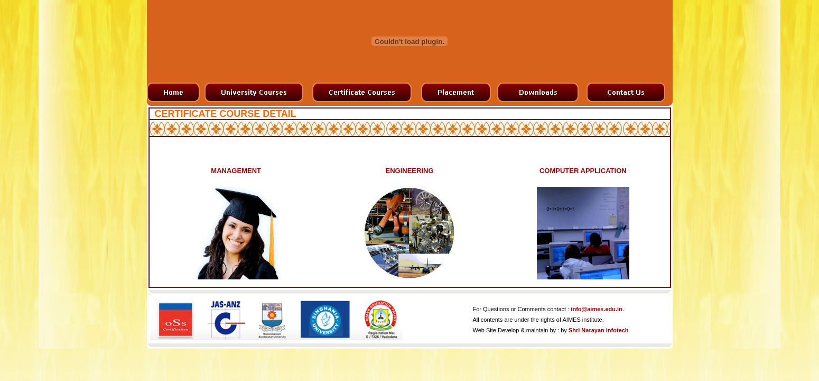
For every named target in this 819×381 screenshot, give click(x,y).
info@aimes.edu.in (596, 309)
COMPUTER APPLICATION (583, 171)
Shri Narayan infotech (599, 330)
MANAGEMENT (236, 171)
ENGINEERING (409, 171)
